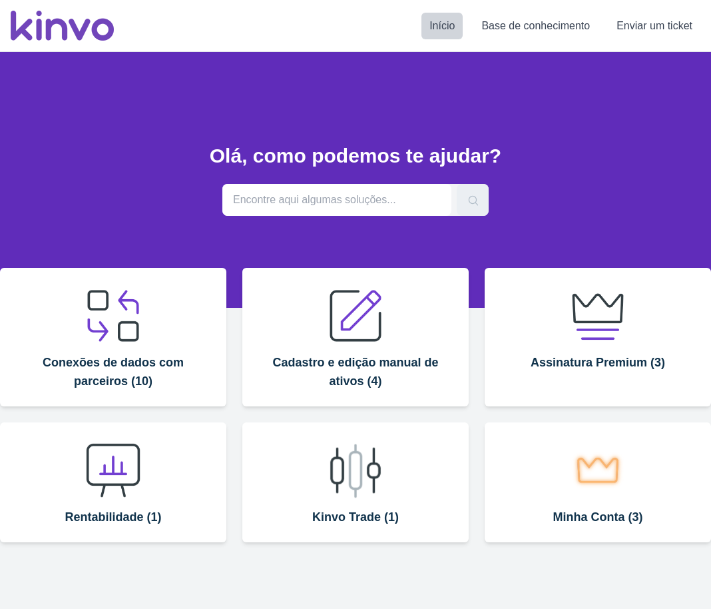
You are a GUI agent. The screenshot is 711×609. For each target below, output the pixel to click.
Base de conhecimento (535, 25)
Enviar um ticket (654, 25)
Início (442, 25)
